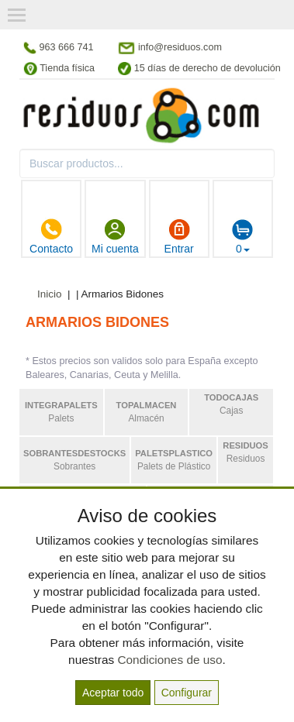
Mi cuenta (115, 236)
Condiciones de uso (169, 659)
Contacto (51, 236)
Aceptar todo (113, 692)
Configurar (186, 692)
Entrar (179, 236)
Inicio (49, 294)
